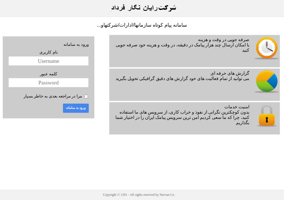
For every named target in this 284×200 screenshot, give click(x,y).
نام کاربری (48, 52)
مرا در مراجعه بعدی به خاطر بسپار (53, 96)
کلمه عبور (48, 73)
